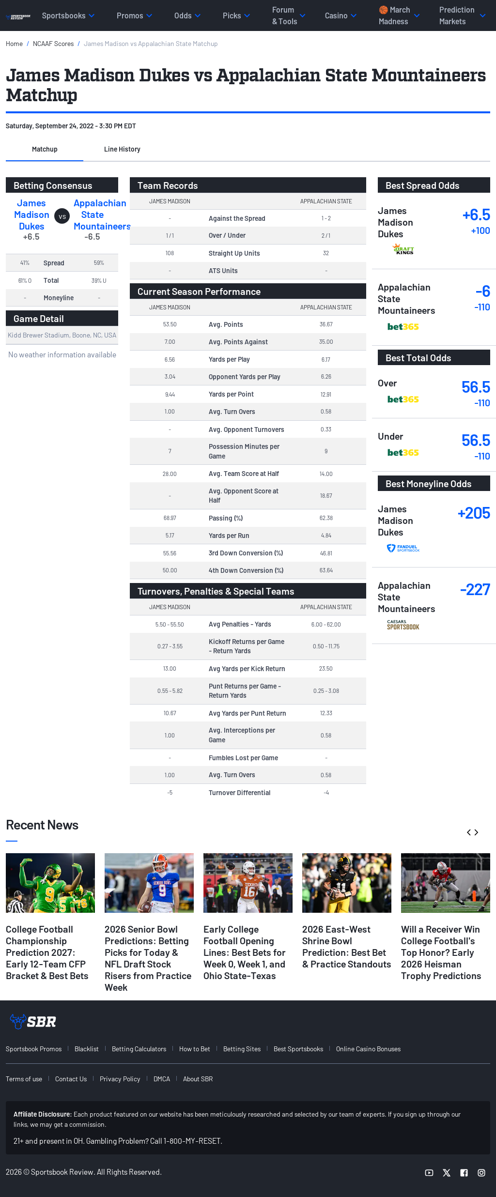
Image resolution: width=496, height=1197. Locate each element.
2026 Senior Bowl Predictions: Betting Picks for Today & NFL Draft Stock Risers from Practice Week (148, 958)
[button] (44, 149)
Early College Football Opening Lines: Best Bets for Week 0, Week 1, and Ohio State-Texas (244, 952)
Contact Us (71, 1078)
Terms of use (24, 1078)
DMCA (162, 1078)
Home (14, 43)
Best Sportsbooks (298, 1048)
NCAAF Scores (53, 43)
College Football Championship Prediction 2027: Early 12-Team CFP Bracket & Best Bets (47, 952)
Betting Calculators (139, 1048)
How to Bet (194, 1048)
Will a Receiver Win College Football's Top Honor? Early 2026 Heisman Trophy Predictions (441, 952)
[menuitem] (39, 1049)
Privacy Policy (120, 1078)
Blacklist (87, 1048)
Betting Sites (242, 1048)
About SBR (198, 1078)
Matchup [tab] (45, 149)
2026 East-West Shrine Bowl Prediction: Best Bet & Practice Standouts (346, 946)
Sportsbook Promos (34, 1048)
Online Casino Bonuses (368, 1048)
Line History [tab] (122, 149)
